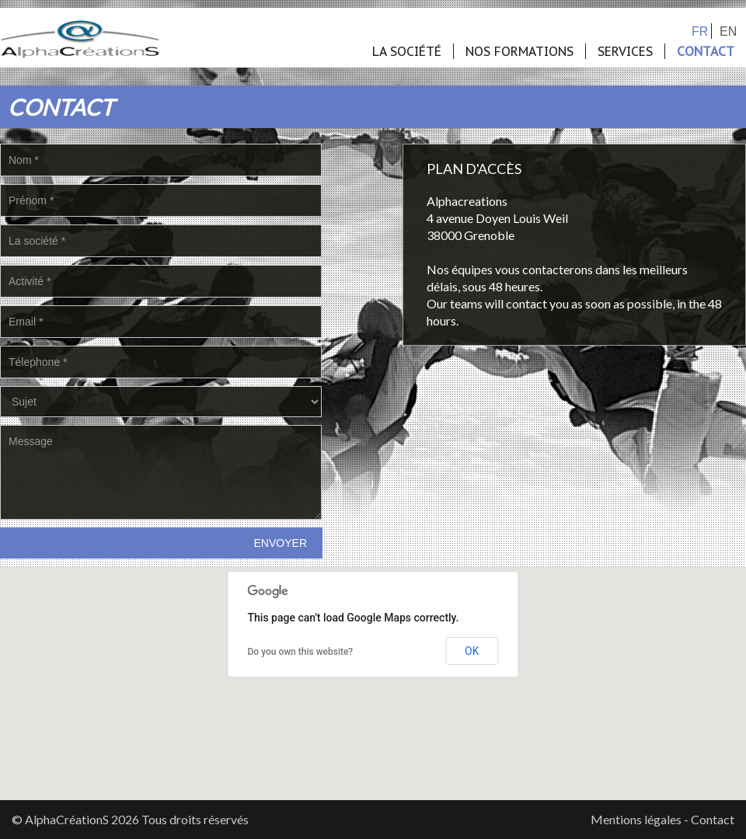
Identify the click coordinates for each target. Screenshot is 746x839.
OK (472, 651)
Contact (705, 51)
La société (406, 51)
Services (625, 51)
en (728, 31)
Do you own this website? (301, 651)
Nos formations (519, 51)
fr (700, 31)
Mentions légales (636, 819)
